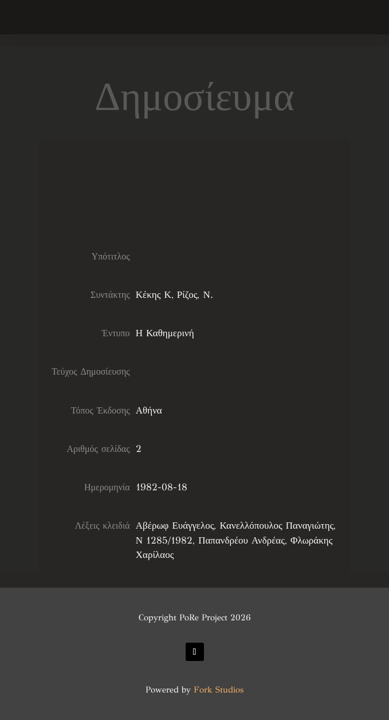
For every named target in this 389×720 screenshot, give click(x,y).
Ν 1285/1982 (164, 540)
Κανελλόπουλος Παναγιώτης (276, 526)
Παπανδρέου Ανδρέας (241, 540)
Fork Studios (218, 689)
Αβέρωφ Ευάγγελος (175, 526)
